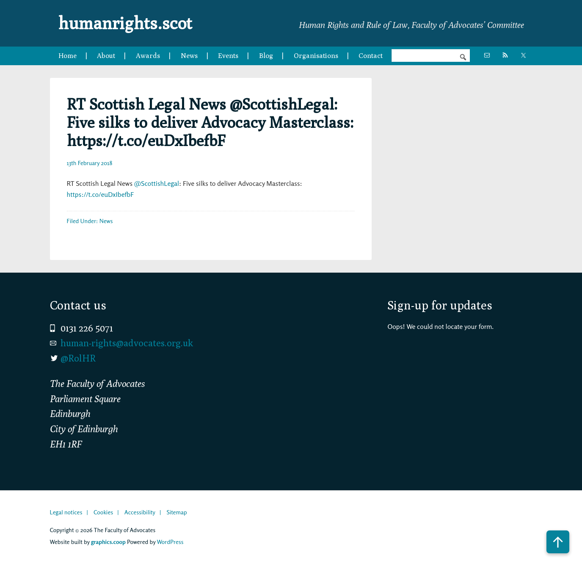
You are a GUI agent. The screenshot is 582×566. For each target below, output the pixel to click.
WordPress (170, 541)
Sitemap (176, 512)
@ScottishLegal (156, 183)
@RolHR (78, 358)
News (106, 220)
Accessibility (139, 512)
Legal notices (66, 512)
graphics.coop (108, 541)
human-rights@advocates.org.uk (127, 342)
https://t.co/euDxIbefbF (100, 194)
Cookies (103, 512)
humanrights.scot (125, 23)
